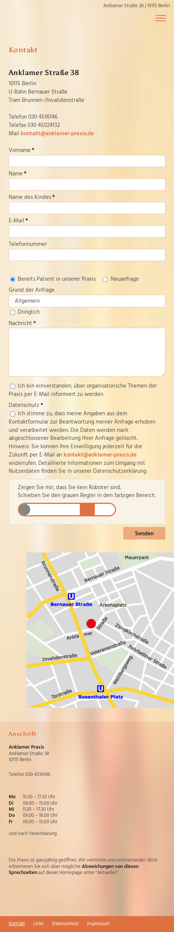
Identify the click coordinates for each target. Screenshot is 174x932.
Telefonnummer (28, 244)
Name (17, 173)
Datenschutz (26, 405)
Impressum (98, 923)
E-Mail (18, 220)
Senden (144, 533)
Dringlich (29, 312)
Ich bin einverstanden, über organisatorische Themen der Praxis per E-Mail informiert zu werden (83, 390)
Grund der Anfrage (31, 290)
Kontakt (17, 923)
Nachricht (22, 323)
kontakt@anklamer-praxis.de (57, 133)
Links (38, 923)
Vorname (21, 150)
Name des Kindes (32, 197)
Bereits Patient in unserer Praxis (57, 279)
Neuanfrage (125, 279)
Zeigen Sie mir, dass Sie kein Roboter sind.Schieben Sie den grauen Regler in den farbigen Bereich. (86, 492)
